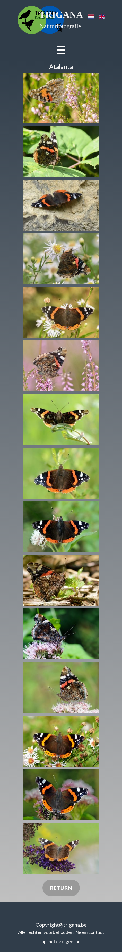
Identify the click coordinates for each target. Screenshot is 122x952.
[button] (61, 98)
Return (61, 888)
